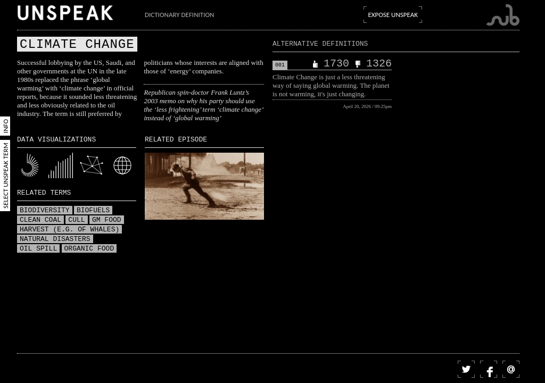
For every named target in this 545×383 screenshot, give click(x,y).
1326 (379, 64)
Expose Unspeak (393, 15)
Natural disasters (55, 239)
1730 (336, 64)
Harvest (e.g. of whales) (69, 230)
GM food (106, 220)
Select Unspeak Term (6, 176)
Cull (76, 220)
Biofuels (93, 210)
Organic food (89, 249)
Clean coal (40, 220)
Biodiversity (45, 210)
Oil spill (38, 249)
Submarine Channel (502, 15)
